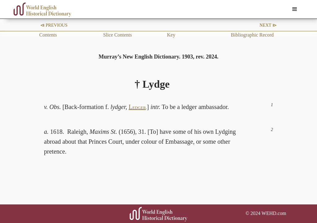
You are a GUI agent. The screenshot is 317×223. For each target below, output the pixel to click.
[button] (294, 9)
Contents (48, 34)
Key (171, 34)
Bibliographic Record (252, 34)
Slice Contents (117, 34)
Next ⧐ (268, 25)
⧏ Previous (53, 25)
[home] (42, 10)
